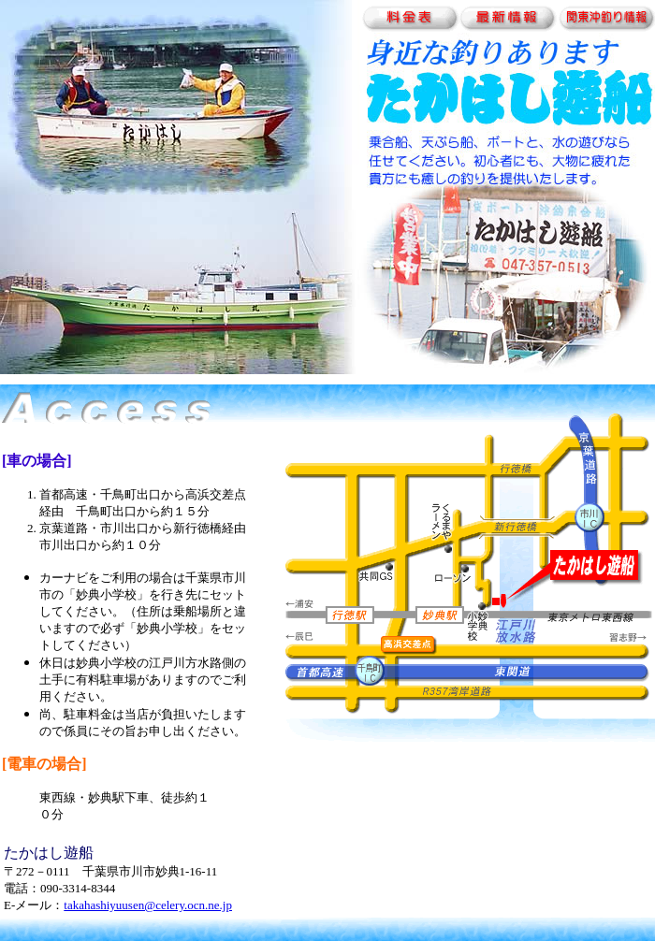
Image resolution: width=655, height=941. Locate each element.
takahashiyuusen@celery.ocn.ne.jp (148, 905)
